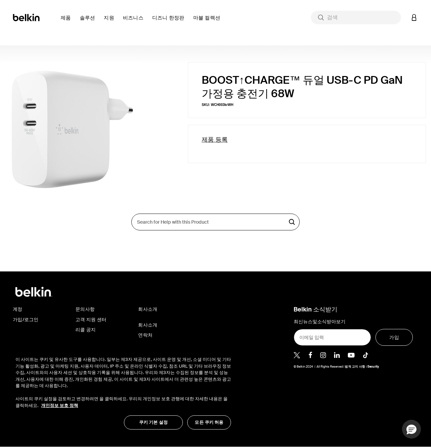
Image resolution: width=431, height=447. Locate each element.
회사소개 (147, 325)
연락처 (145, 335)
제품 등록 (215, 140)
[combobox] (356, 17)
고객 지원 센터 (90, 319)
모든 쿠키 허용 (209, 422)
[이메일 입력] (332, 337)
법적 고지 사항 (355, 367)
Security (373, 367)
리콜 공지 (85, 330)
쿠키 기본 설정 (153, 422)
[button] (67, 22)
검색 (292, 222)
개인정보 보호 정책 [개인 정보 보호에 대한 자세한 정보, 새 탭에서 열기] (59, 405)
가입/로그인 (26, 319)
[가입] (394, 337)
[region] (123, 389)
